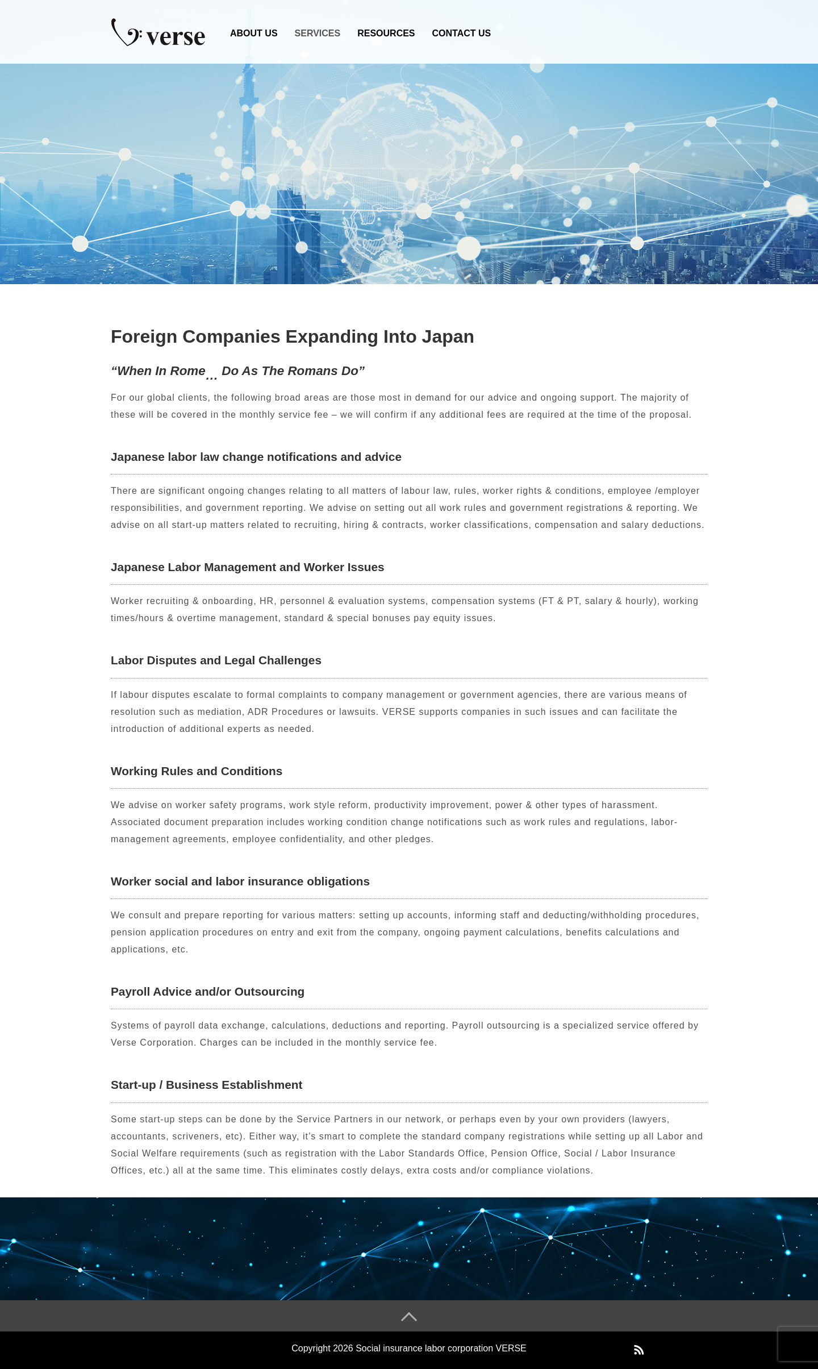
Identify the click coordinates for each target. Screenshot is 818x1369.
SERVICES (318, 33)
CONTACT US (461, 33)
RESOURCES (386, 33)
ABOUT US (254, 33)
